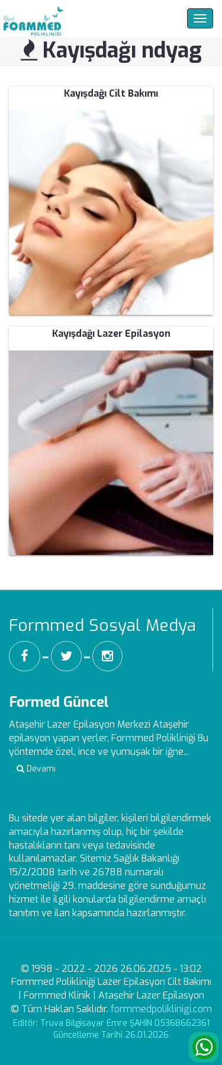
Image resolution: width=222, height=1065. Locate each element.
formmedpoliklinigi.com (161, 1009)
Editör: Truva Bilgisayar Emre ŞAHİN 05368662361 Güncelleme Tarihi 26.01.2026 (111, 1029)
